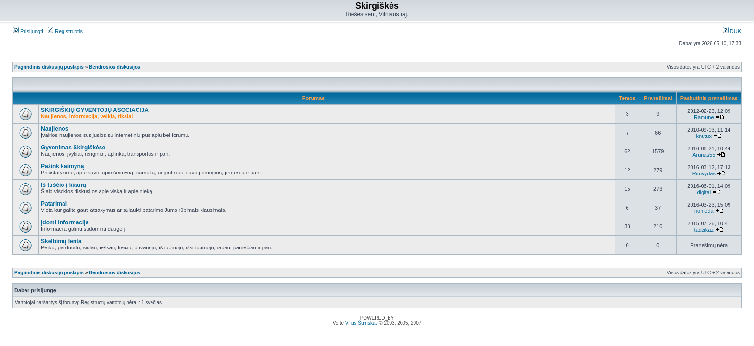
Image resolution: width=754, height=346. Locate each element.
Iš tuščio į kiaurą (63, 185)
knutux (704, 136)
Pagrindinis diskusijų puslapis (49, 67)
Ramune (704, 117)
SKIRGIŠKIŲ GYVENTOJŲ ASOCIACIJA (95, 110)
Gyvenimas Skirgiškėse (73, 147)
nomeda (704, 211)
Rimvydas (704, 173)
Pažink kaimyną (62, 166)
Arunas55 (703, 155)
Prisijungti (28, 31)
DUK (732, 31)
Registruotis (65, 31)
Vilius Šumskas (361, 323)
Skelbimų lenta (61, 241)
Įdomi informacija (64, 222)
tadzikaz (704, 230)
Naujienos (54, 128)
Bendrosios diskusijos (114, 67)
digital (704, 192)
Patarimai (54, 203)
